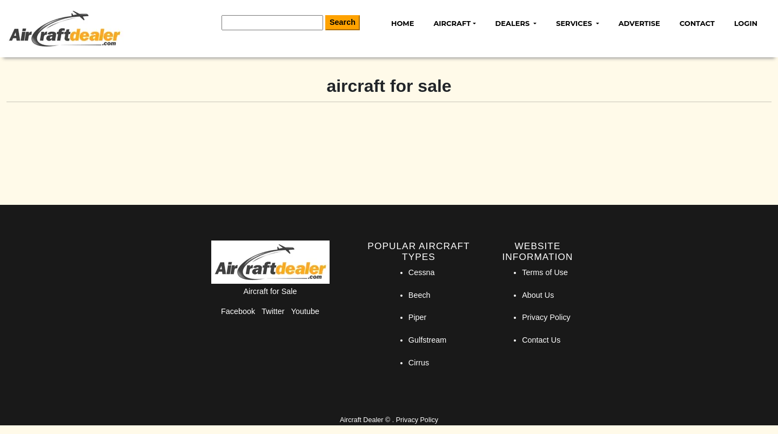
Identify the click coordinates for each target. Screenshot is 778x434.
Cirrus (418, 362)
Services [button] (575, 23)
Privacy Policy (546, 317)
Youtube (305, 311)
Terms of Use (545, 272)
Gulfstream (427, 340)
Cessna (421, 272)
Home (402, 23)
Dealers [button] (513, 23)
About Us (538, 295)
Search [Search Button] (343, 22)
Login (745, 23)
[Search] (272, 22)
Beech (419, 295)
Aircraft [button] (452, 23)
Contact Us (541, 340)
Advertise (639, 23)
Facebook (238, 311)
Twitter (272, 311)
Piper (417, 317)
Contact (697, 23)
